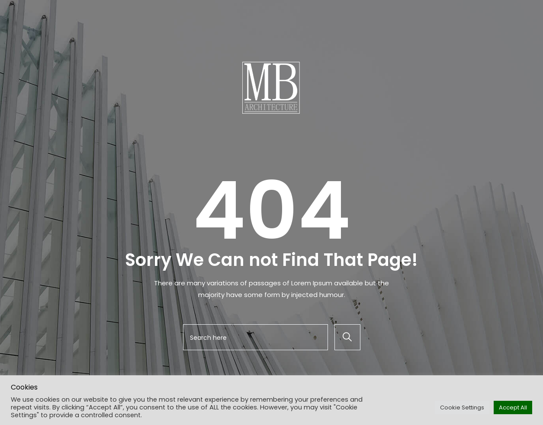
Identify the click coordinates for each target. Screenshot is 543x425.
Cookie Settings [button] (462, 407)
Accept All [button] (513, 407)
